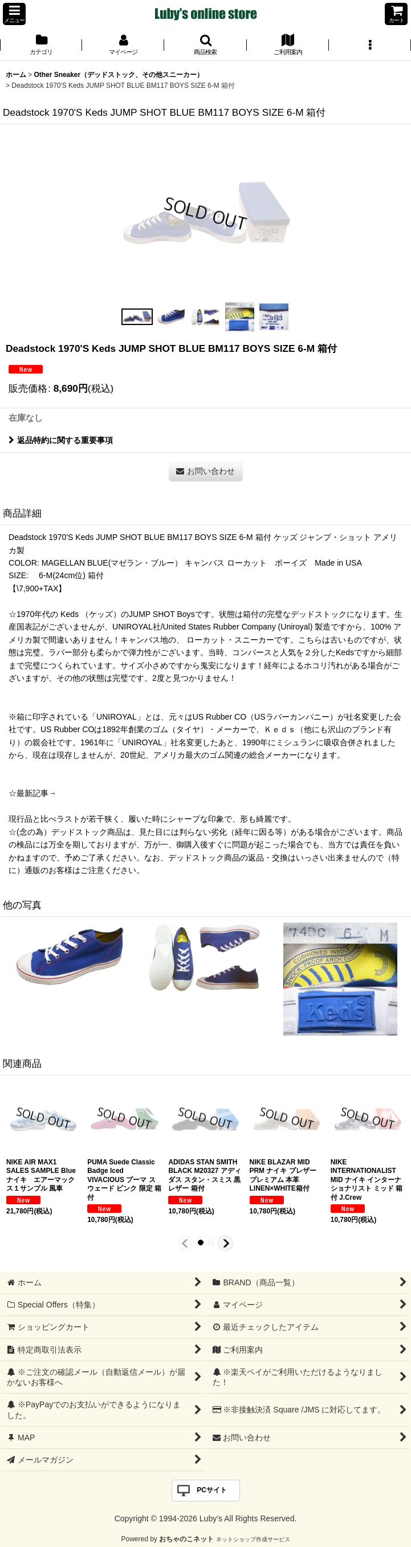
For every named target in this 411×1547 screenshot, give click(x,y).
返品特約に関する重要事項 (61, 440)
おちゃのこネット (186, 1539)
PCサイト (212, 1490)
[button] (14, 14)
